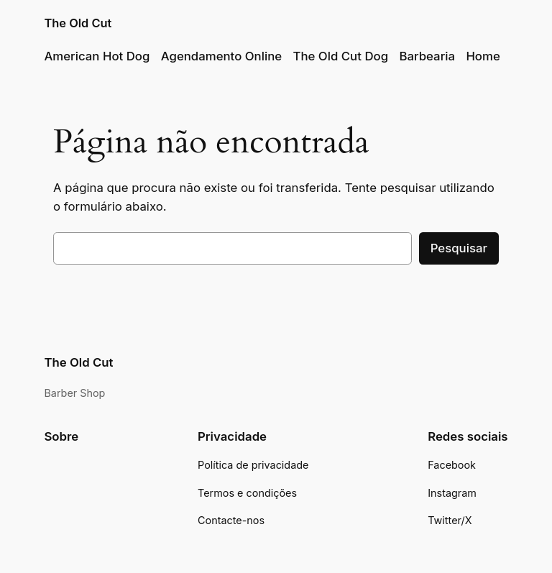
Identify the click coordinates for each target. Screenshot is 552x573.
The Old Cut (77, 23)
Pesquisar (459, 248)
